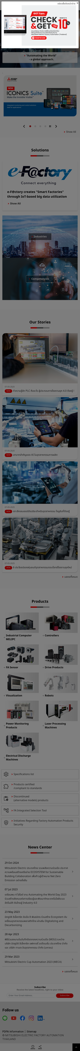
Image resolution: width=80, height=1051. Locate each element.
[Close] (68, 3)
